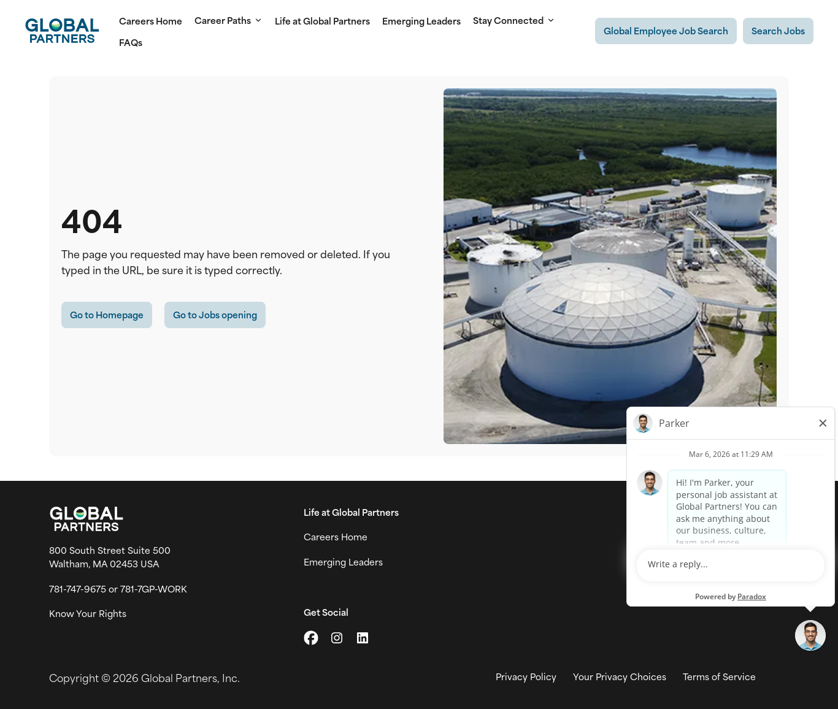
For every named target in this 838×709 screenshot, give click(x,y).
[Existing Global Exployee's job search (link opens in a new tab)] (666, 31)
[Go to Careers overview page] (62, 30)
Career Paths (228, 20)
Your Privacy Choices (619, 676)
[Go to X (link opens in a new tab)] (311, 637)
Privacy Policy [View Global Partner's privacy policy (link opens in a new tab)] (526, 676)
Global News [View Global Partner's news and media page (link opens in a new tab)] (716, 562)
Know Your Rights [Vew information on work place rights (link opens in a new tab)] (87, 613)
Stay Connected (514, 20)
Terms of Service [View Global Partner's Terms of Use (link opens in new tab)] (719, 676)
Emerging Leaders (421, 20)
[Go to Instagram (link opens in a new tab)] (336, 637)
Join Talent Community (738, 536)
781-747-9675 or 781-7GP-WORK (118, 589)
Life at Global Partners (322, 20)
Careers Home (150, 20)
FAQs (130, 42)
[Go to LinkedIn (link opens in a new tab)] (362, 637)
